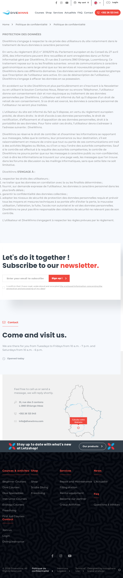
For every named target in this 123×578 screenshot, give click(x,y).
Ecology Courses (13, 504)
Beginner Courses (14, 481)
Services (58, 12)
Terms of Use (80, 570)
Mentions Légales (63, 570)
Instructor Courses (14, 498)
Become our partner (73, 498)
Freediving (9, 510)
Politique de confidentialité (31, 24)
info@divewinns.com (31, 421)
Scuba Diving (39, 487)
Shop (49, 12)
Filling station (68, 487)
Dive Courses (10, 487)
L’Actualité (101, 481)
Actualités (70, 12)
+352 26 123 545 (27, 413)
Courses (39, 12)
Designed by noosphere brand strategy (104, 570)
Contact (88, 12)
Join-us (7, 530)
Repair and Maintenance (76, 481)
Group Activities (70, 504)
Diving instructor (13, 541)
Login (6, 535)
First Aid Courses (13, 516)
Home (5, 24)
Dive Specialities (12, 493)
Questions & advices (107, 504)
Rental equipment (72, 493)
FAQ (80, 12)
